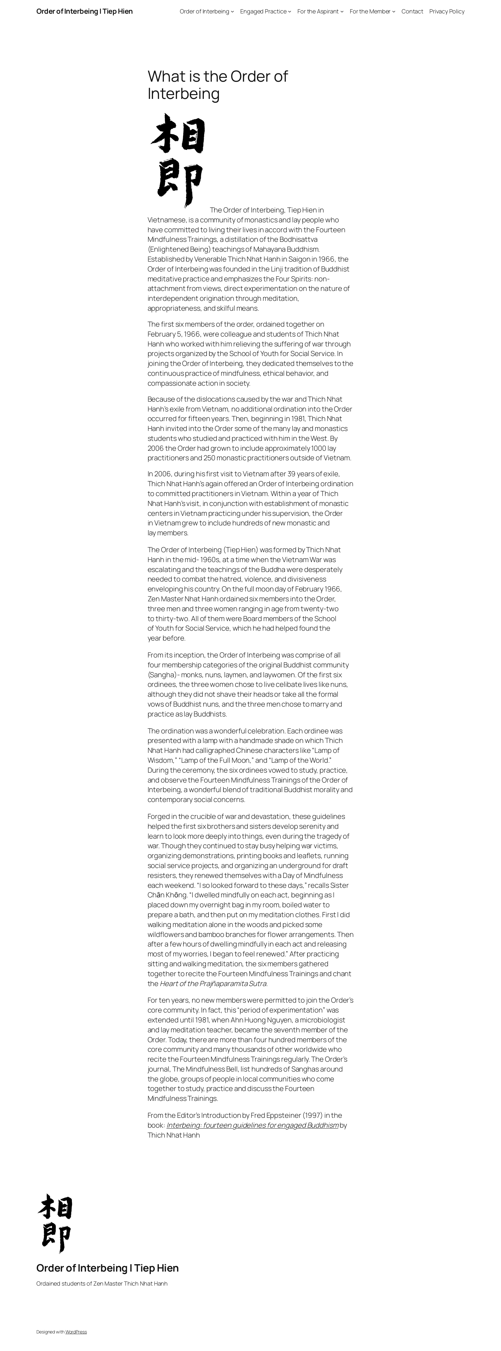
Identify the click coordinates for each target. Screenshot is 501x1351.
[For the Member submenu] (394, 11)
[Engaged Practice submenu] (289, 11)
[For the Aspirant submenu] (342, 11)
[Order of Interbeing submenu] (232, 11)
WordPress (76, 1332)
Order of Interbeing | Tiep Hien (84, 11)
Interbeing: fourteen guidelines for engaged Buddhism (252, 1125)
